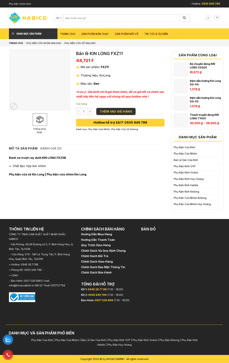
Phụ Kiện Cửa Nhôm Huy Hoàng (192, 204)
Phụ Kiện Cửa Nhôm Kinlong (43, 43)
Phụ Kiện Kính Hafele (186, 185)
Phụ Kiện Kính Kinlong (186, 191)
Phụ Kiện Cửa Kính (184, 147)
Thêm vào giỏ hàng (116, 111)
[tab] (23, 148)
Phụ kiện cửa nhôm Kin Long (66, 174)
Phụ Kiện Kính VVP (185, 166)
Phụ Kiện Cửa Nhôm (185, 153)
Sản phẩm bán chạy (95, 33)
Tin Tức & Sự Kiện (156, 33)
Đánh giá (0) (51, 148)
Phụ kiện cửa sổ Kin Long (26, 174)
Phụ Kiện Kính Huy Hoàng (189, 178)
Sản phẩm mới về (126, 33)
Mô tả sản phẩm (23, 148)
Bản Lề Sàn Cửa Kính (186, 159)
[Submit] (184, 18)
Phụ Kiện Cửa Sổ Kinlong (80, 43)
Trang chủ (67, 33)
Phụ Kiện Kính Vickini (186, 172)
